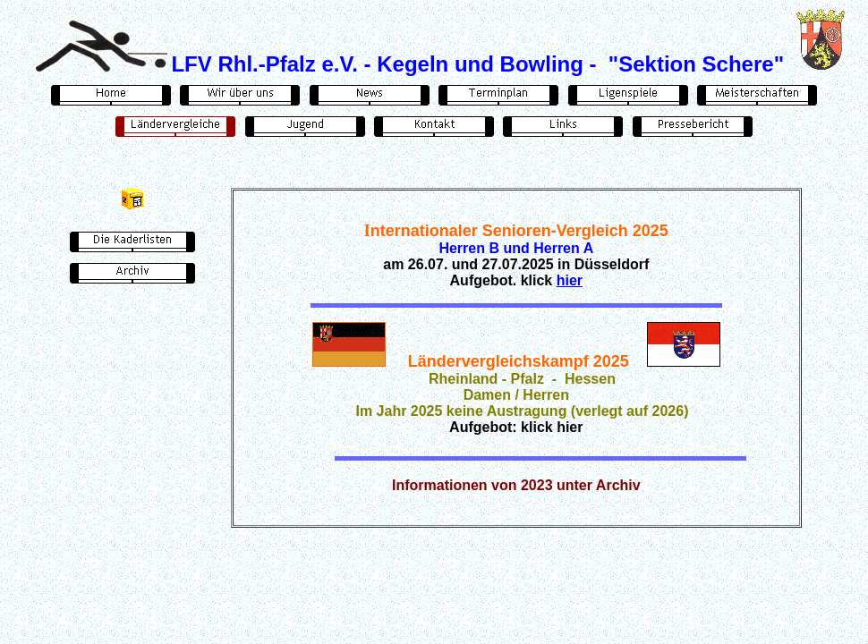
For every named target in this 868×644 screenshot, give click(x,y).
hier (570, 280)
